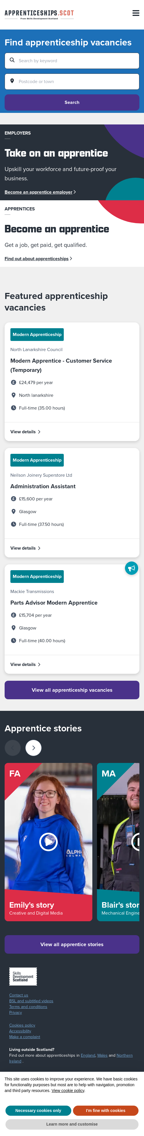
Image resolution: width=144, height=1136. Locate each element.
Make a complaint (24, 1037)
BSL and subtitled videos (31, 1001)
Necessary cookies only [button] (38, 1110)
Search (72, 102)
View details (25, 431)
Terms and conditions (28, 1007)
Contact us (18, 995)
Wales (102, 1055)
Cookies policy (22, 1025)
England (88, 1055)
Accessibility (20, 1031)
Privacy (15, 1013)
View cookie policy (68, 1090)
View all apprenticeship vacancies (72, 690)
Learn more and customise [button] (72, 1124)
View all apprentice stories (72, 944)
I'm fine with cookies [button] (105, 1110)
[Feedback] (131, 568)
